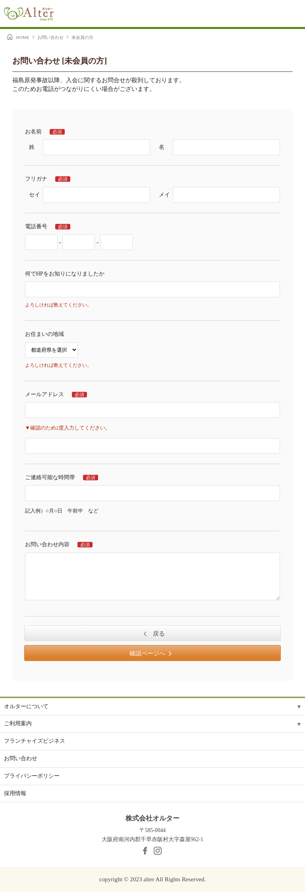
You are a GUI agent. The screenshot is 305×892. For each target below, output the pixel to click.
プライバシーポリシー (32, 776)
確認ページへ (147, 653)
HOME (22, 37)
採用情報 (15, 793)
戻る (158, 633)
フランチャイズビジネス (34, 741)
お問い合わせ (50, 37)
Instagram (157, 850)
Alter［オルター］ (29, 15)
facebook (145, 850)
